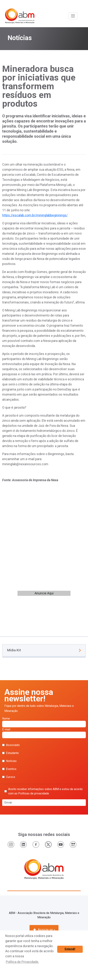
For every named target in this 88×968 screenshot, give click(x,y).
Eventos (9, 769)
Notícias (9, 761)
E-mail (44, 733)
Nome (44, 722)
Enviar (8, 802)
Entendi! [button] (70, 949)
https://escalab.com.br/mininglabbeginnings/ (35, 215)
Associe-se (43, 930)
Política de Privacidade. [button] (22, 962)
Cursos (8, 777)
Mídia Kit (44, 650)
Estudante (10, 753)
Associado (11, 745)
